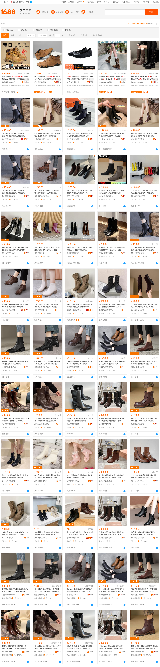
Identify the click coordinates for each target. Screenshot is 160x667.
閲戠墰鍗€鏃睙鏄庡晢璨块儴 (9, 595)
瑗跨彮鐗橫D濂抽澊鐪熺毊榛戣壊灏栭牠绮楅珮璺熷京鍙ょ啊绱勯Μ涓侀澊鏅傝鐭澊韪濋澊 (79, 647)
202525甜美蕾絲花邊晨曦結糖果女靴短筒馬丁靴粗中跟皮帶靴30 (79, 476)
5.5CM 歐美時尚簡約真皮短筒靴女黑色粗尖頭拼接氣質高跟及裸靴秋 (144, 305)
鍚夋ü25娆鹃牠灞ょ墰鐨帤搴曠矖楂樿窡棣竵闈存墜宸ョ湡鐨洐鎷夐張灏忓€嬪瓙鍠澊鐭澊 (79, 590)
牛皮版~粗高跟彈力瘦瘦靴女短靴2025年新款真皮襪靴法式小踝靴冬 (15, 419)
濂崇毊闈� (121, 85)
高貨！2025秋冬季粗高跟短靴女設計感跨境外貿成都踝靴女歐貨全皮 (144, 476)
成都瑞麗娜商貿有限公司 (41, 367)
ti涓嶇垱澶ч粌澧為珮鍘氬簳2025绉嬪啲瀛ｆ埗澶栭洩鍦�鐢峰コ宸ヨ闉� (15, 78)
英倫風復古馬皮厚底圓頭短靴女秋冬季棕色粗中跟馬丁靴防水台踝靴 (144, 419)
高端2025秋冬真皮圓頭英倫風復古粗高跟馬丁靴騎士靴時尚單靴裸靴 (112, 419)
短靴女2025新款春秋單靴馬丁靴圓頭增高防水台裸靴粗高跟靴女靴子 (15, 476)
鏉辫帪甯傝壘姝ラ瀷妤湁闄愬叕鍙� (74, 652)
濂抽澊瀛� (113, 85)
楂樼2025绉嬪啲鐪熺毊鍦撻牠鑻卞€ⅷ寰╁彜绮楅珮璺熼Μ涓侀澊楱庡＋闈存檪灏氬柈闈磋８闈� (111, 647)
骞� (27, 82)
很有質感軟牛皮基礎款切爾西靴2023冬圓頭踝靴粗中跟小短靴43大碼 (144, 362)
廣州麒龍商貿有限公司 (74, 253)
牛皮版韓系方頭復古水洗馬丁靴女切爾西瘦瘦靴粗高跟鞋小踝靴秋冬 (47, 419)
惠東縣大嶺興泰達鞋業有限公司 (74, 538)
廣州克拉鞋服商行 (40, 538)
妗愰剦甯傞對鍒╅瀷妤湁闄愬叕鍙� (106, 595)
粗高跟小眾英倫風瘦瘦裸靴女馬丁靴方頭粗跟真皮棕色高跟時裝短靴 (47, 135)
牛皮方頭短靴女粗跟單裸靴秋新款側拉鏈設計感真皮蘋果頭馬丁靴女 (15, 249)
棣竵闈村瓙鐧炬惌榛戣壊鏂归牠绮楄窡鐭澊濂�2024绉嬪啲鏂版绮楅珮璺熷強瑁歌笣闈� (15, 590)
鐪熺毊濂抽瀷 (71, 85)
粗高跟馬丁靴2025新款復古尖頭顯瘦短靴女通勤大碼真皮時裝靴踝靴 (112, 192)
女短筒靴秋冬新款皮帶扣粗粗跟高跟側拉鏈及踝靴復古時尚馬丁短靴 (112, 476)
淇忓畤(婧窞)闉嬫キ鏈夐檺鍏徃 (106, 82)
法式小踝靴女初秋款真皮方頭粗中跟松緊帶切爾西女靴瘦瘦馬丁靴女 (79, 192)
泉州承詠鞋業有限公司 (138, 538)
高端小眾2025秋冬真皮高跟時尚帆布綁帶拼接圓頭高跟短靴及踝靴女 (79, 305)
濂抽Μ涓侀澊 (103, 85)
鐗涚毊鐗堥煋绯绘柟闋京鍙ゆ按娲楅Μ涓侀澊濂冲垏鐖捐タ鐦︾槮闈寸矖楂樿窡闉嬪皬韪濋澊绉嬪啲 (47, 647)
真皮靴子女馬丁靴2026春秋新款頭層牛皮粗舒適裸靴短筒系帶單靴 (15, 305)
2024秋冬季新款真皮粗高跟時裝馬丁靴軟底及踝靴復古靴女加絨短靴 (47, 305)
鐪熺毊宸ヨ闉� (8, 85)
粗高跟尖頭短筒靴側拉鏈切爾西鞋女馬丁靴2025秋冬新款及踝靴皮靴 (144, 533)
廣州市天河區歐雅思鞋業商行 (106, 481)
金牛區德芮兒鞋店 (73, 481)
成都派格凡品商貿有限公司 (138, 139)
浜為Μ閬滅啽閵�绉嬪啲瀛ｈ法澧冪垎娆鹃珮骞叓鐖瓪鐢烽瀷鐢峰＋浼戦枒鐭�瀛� (47, 78)
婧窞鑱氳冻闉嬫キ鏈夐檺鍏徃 (138, 82)
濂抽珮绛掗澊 (136, 85)
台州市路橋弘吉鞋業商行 (9, 481)
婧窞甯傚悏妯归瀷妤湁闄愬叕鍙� (74, 595)
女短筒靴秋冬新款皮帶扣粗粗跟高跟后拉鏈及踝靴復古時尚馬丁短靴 (144, 192)
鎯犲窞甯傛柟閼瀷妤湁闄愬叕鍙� (9, 652)
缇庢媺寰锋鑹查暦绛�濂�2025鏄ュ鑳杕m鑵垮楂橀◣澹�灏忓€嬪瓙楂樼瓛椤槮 (144, 78)
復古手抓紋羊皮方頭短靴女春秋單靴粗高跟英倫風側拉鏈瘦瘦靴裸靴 (47, 362)
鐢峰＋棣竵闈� (40, 85)
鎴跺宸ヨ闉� (19, 85)
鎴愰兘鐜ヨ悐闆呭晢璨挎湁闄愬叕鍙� (138, 595)
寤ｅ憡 (26, 79)
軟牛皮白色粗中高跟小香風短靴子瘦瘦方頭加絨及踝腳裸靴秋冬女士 (47, 476)
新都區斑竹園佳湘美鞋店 (41, 139)
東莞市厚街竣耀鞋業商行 (74, 139)
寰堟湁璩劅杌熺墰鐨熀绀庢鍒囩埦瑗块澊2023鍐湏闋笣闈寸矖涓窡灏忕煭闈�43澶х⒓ (144, 590)
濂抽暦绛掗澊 (146, 85)
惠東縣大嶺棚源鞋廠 (74, 310)
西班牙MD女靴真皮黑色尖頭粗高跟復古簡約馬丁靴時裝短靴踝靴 (80, 419)
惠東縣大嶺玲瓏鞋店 (41, 424)
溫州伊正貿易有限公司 (41, 196)
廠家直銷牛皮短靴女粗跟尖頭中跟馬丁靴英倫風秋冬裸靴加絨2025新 (112, 362)
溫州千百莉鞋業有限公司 (138, 253)
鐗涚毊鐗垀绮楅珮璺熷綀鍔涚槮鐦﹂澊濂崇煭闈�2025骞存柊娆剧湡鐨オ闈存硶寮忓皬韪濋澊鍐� (15, 647)
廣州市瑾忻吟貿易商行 (9, 253)
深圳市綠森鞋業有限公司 (106, 310)
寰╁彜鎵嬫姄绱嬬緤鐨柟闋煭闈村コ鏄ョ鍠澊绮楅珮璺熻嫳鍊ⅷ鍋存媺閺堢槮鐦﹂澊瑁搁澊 (47, 590)
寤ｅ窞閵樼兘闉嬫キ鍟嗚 (106, 652)
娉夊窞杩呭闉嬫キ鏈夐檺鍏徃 (41, 82)
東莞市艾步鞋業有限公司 (74, 196)
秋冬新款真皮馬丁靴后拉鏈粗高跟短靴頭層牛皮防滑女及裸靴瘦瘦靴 (47, 192)
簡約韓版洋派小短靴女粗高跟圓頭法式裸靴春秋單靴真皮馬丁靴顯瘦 (112, 249)
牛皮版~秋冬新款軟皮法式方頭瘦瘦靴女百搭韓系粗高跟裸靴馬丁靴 (80, 533)
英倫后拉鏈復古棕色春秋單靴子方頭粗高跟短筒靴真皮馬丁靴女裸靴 (112, 135)
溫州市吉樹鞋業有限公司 (74, 367)
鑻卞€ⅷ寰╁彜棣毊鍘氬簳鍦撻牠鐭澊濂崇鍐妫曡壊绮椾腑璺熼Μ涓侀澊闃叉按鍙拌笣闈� (144, 647)
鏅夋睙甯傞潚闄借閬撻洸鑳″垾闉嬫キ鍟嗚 (9, 82)
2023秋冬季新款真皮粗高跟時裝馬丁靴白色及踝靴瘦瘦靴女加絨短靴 (15, 135)
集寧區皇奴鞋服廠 (40, 310)
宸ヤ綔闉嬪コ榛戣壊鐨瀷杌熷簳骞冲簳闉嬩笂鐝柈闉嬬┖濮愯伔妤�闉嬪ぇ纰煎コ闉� (80, 78)
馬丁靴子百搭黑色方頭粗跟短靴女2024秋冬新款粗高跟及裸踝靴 (15, 362)
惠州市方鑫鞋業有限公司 (9, 424)
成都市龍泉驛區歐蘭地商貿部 (106, 196)
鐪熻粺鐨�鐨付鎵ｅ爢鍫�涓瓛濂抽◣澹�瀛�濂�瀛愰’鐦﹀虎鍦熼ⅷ (112, 78)
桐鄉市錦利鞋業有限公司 (106, 367)
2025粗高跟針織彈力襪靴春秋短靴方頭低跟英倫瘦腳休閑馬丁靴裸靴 (79, 135)
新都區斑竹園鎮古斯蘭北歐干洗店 (138, 424)
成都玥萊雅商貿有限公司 (138, 367)
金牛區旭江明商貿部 (9, 367)
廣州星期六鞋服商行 (138, 196)
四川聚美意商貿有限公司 (106, 139)
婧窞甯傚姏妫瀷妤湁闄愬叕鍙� (74, 82)
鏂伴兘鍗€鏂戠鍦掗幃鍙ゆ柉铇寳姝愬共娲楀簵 (138, 652)
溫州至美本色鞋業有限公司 (9, 139)
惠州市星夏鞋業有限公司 (41, 481)
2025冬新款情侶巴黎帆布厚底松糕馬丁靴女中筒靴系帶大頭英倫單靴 (112, 305)
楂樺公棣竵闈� (52, 85)
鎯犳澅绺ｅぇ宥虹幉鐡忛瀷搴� (41, 652)
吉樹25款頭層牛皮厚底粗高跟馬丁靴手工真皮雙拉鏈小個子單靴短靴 (79, 362)
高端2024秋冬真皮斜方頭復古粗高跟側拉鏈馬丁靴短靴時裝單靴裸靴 (79, 249)
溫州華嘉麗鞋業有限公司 (9, 196)
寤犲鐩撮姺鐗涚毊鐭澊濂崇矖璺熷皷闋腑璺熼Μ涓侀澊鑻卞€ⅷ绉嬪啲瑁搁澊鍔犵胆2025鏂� (112, 590)
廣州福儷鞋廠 (39, 253)
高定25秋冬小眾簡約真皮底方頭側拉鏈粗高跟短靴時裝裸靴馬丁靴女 (47, 249)
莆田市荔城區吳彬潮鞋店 (106, 253)
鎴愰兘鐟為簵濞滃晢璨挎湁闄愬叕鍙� (41, 595)
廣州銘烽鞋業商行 (105, 424)
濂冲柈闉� (81, 85)
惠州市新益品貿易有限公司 (9, 538)
